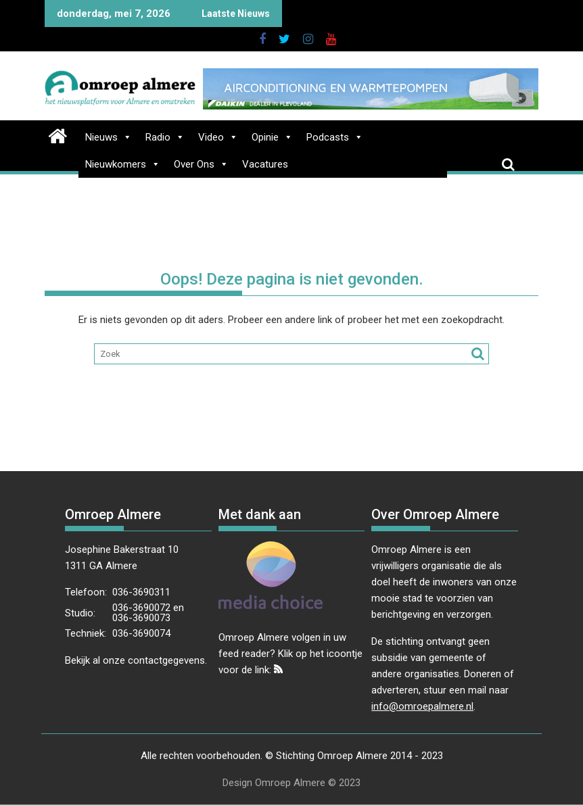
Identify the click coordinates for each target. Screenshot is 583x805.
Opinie (272, 137)
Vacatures (265, 164)
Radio (165, 137)
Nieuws (108, 137)
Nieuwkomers (122, 164)
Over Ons (201, 164)
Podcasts (334, 137)
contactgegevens (166, 660)
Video (218, 137)
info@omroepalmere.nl (422, 706)
